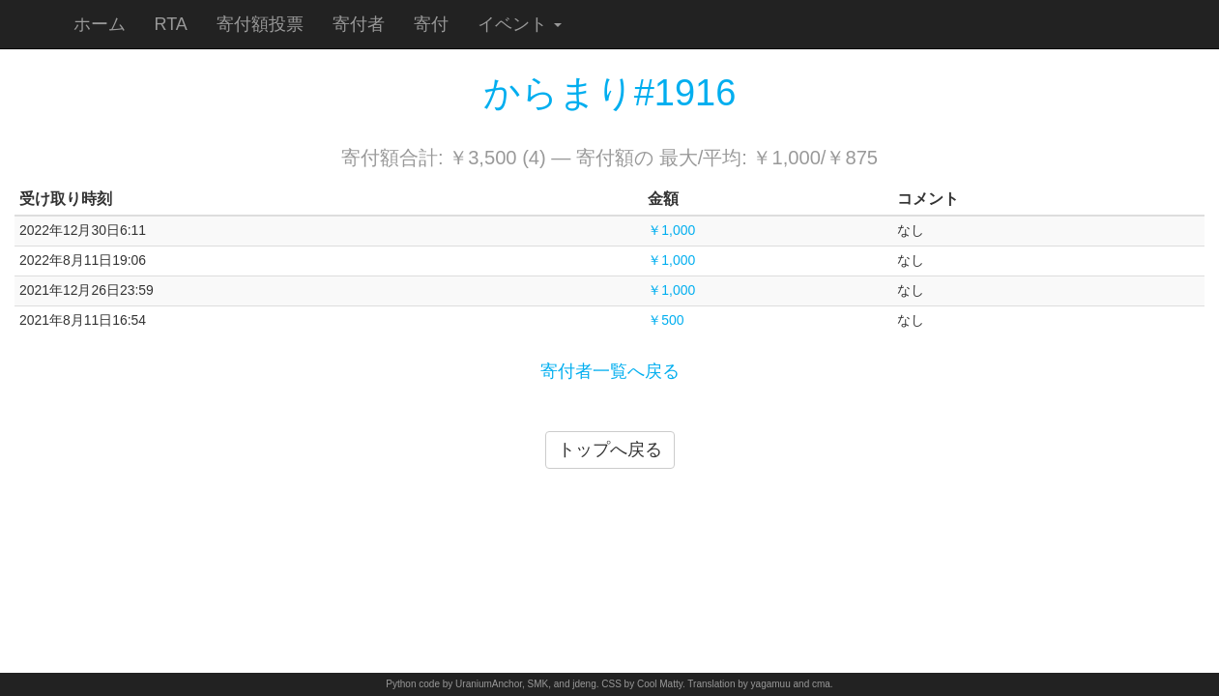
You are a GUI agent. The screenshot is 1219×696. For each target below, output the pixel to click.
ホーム (99, 24)
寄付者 (359, 24)
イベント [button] (520, 24)
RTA (171, 24)
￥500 (665, 320)
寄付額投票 (260, 24)
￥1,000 (671, 230)
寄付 (431, 24)
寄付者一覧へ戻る (610, 371)
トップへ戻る (610, 449)
